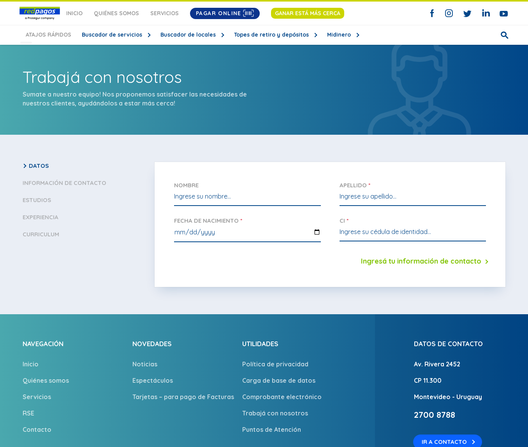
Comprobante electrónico (282, 397)
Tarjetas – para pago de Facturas (183, 397)
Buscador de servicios (106, 34)
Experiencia (40, 217)
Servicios (164, 13)
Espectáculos (152, 380)
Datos (39, 165)
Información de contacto (64, 183)
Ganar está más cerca (307, 13)
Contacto (37, 429)
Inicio (74, 13)
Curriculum (41, 234)
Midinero (333, 34)
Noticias (144, 364)
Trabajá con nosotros (275, 413)
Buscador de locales (182, 34)
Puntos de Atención (271, 429)
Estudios (37, 200)
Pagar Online (225, 13)
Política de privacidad (275, 364)
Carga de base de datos (278, 380)
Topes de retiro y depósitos (266, 34)
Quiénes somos (116, 13)
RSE (28, 413)
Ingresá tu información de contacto (421, 261)
